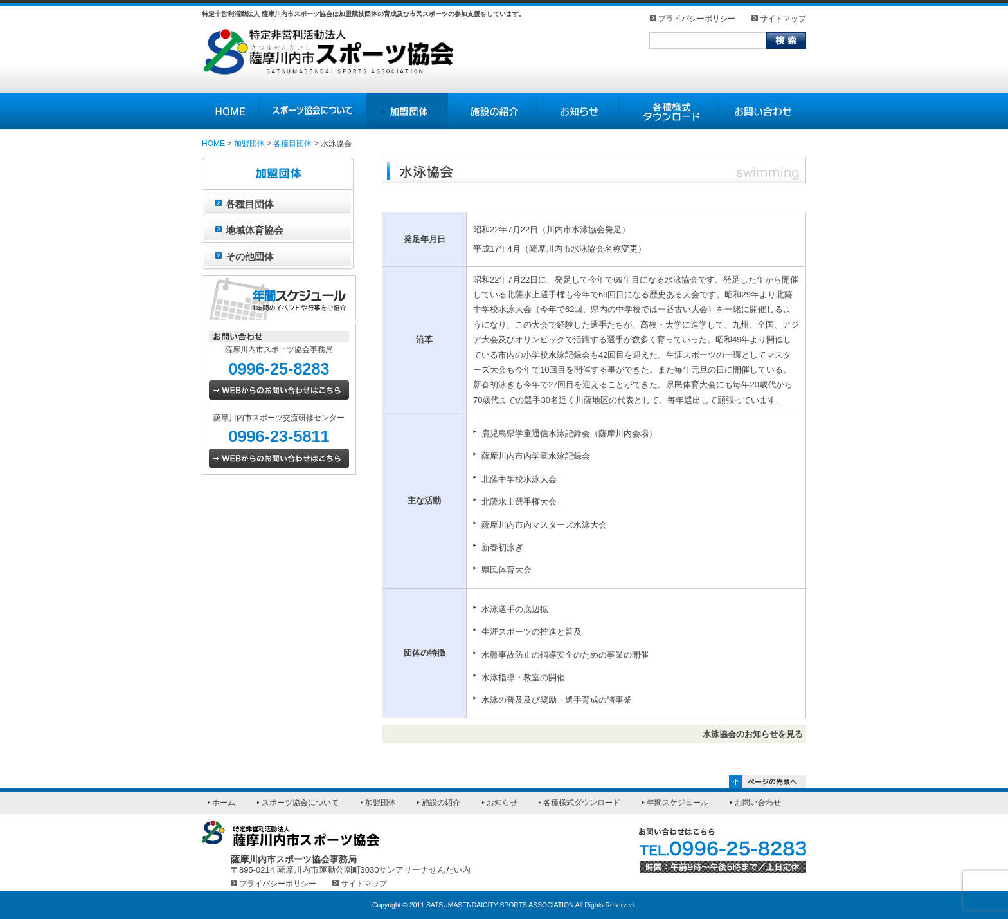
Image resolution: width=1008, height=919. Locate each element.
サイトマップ (783, 18)
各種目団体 (292, 143)
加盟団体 (249, 143)
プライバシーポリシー (696, 18)
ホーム (223, 802)
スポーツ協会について (300, 802)
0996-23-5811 (278, 436)
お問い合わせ (758, 802)
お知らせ (502, 802)
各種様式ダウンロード (581, 802)
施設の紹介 (441, 802)
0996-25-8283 (278, 369)
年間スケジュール (677, 802)
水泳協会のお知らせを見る (753, 734)
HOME (213, 143)
